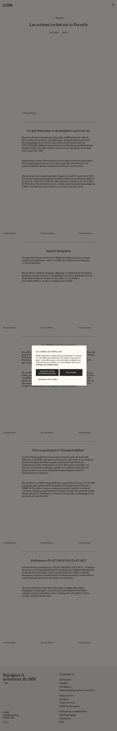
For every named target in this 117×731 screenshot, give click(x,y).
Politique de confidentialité (47, 365)
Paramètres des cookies (47, 379)
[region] (59, 365)
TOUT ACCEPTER (71, 372)
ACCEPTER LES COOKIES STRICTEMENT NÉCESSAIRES (47, 372)
